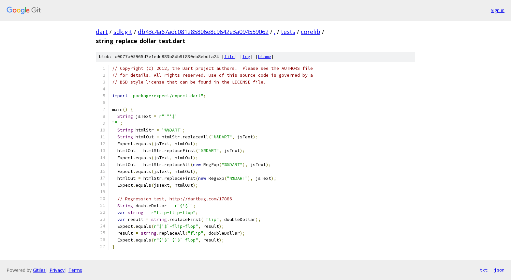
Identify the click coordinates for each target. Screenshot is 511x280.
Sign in (497, 10)
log (246, 56)
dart (102, 32)
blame (264, 56)
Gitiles (39, 270)
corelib (310, 32)
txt (484, 270)
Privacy (57, 270)
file (229, 56)
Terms (75, 270)
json (499, 270)
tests (288, 32)
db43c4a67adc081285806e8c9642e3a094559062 (203, 32)
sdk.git (122, 32)
